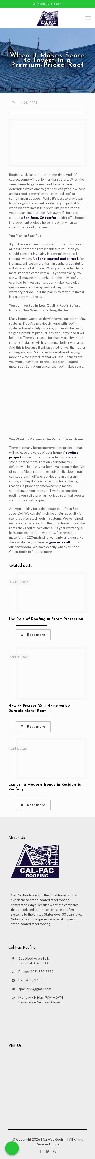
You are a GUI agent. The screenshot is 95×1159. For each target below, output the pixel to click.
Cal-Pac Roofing (54, 1139)
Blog (56, 1144)
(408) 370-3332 (49, 4)
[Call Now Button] (12, 1148)
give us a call (59, 542)
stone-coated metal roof (57, 258)
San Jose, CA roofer (40, 218)
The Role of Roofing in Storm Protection (45, 619)
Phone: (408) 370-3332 (36, 972)
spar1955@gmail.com (34, 989)
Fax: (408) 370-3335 (34, 980)
